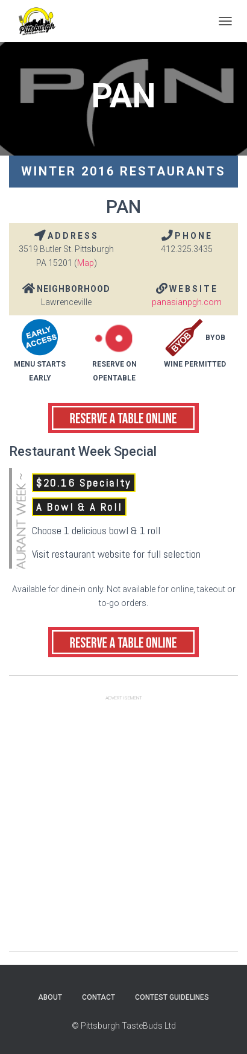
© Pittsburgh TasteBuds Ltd (124, 1025)
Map (85, 263)
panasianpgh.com (187, 302)
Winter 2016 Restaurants (123, 171)
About (50, 997)
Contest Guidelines (172, 997)
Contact (98, 997)
